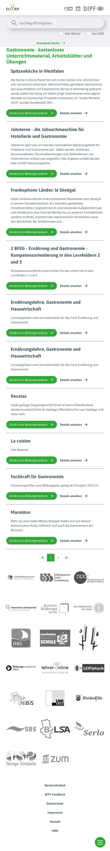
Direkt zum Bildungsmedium (31, 113)
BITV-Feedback (55, 794)
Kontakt (55, 821)
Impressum (55, 812)
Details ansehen (74, 113)
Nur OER (98, 33)
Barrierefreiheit (55, 785)
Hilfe (55, 830)
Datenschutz (55, 803)
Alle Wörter (72, 33)
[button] (100, 842)
